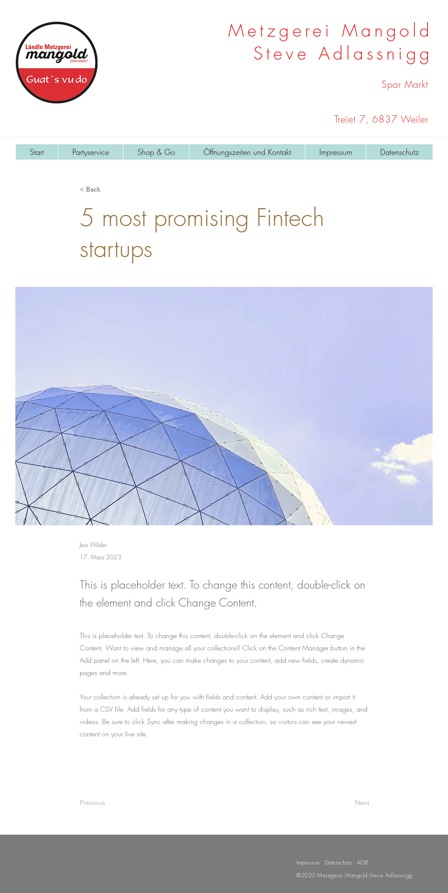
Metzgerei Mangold (330, 30)
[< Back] (108, 189)
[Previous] (108, 802)
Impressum (308, 862)
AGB (362, 862)
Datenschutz (338, 862)
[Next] (348, 802)
